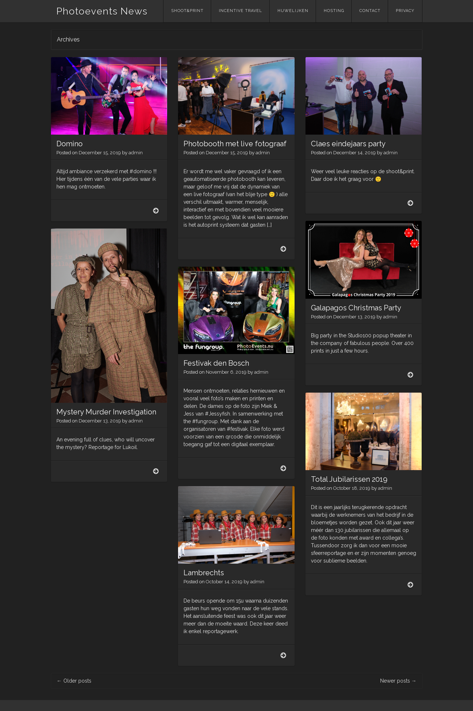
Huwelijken (292, 10)
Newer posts (398, 681)
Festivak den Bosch (216, 363)
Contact (370, 10)
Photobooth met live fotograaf (235, 143)
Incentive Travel (240, 10)
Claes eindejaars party (348, 143)
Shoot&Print (187, 10)
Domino (69, 143)
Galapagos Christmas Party (356, 307)
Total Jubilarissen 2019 (349, 479)
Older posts (74, 681)
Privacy (405, 10)
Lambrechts (204, 572)
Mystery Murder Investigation (106, 412)
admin (136, 152)
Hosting (334, 10)
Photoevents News (101, 11)
